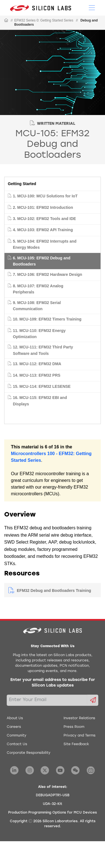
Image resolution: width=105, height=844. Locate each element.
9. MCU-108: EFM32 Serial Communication (37, 305)
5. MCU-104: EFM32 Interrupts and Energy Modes (44, 244)
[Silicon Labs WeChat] (75, 770)
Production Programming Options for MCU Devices (52, 812)
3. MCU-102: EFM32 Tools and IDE (44, 218)
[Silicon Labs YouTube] (60, 770)
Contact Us (17, 744)
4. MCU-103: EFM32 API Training (43, 230)
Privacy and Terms (79, 735)
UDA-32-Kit (52, 804)
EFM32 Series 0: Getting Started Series (43, 20)
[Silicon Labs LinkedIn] (14, 770)
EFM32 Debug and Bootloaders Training (54, 590)
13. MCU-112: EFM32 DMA (37, 364)
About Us (15, 718)
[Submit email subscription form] (92, 700)
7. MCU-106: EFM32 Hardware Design (47, 274)
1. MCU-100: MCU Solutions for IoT (45, 196)
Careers (14, 727)
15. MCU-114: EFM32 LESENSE (42, 386)
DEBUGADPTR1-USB (52, 795)
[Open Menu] (92, 7)
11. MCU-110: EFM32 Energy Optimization (39, 333)
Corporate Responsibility (28, 753)
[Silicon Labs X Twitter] (45, 770)
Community (16, 735)
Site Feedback (76, 744)
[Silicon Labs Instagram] (29, 770)
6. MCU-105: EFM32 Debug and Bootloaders (41, 261)
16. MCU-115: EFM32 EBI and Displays (40, 400)
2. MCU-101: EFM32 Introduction (43, 207)
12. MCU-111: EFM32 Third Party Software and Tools (43, 350)
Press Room (74, 727)
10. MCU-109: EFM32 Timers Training (47, 319)
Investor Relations (79, 718)
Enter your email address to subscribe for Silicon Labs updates (52, 683)
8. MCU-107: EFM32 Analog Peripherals (38, 289)
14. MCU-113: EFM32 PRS (36, 375)
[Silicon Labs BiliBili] (91, 770)
